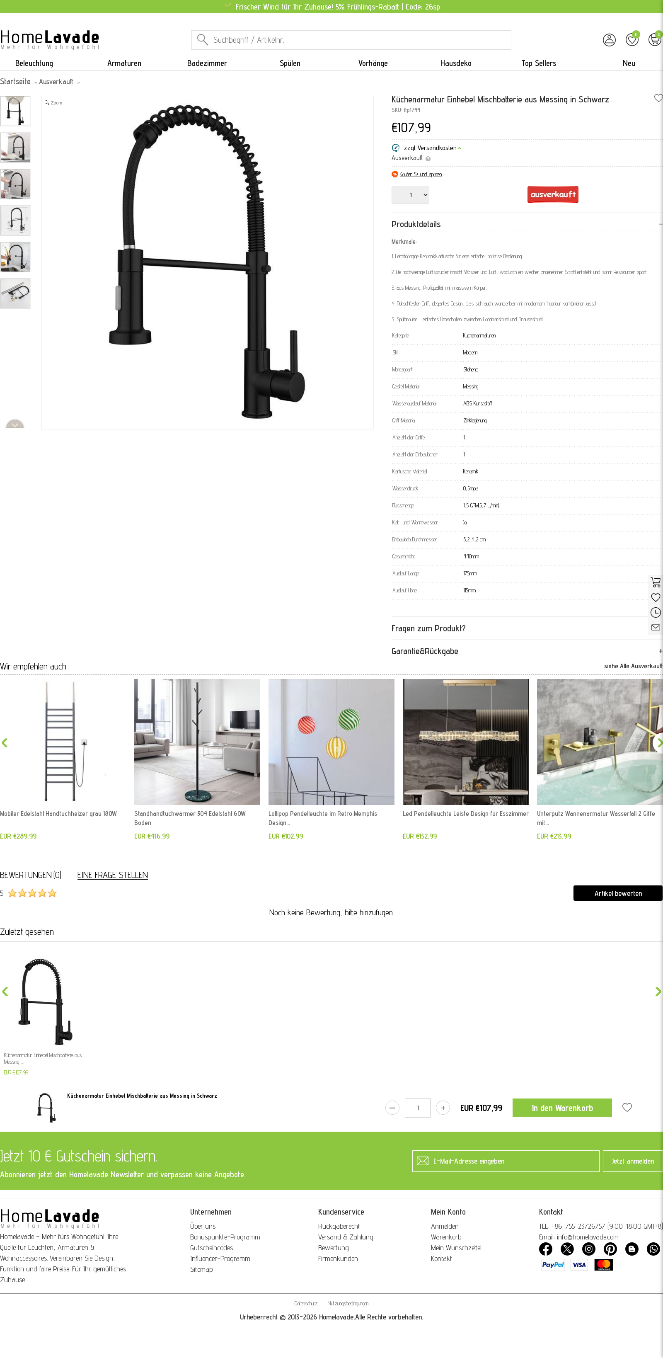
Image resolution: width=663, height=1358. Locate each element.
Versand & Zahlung (345, 1236)
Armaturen (124, 63)
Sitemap (201, 1269)
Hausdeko (456, 63)
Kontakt (441, 1258)
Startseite (15, 81)
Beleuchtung (34, 63)
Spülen (290, 63)
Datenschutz (306, 1303)
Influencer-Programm (220, 1258)
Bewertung (333, 1247)
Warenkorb (446, 1236)
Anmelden (445, 1226)
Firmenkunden (338, 1258)
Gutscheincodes (211, 1247)
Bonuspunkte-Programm (225, 1236)
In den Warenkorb (562, 1107)
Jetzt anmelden (633, 1161)
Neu (629, 63)
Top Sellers (538, 63)
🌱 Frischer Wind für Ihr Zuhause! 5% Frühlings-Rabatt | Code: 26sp (331, 7)
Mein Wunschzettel (456, 1247)
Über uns (202, 1226)
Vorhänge (373, 63)
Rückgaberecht (339, 1226)
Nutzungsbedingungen (348, 1303)
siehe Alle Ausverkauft (633, 666)
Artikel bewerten (618, 893)
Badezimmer (207, 63)
